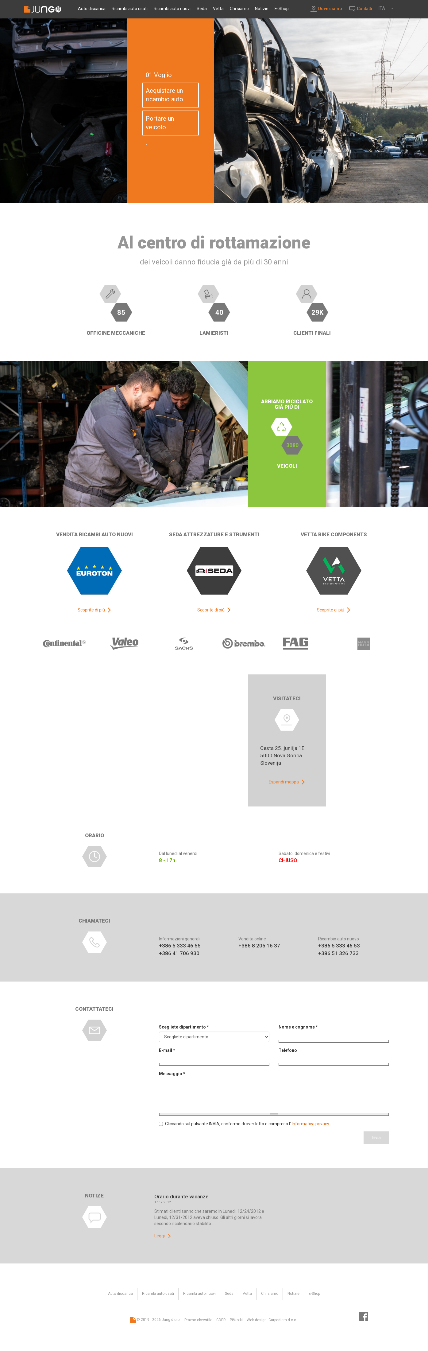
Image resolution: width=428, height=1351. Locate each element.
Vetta (218, 8)
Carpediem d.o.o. (282, 1320)
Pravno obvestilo (198, 1320)
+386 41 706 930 (179, 953)
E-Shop (282, 8)
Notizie (261, 8)
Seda (202, 8)
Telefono (288, 1050)
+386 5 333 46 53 (339, 946)
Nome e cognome (298, 1027)
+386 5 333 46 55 (180, 946)
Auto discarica (92, 8)
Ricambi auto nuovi (172, 8)
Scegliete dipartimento (184, 1027)
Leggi (159, 1235)
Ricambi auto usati (130, 8)
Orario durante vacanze (181, 1196)
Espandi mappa (284, 781)
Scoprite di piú (91, 609)
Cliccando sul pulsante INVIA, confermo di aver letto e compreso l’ (244, 1123)
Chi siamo (239, 8)
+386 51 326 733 (338, 953)
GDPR (221, 1320)
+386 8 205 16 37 (259, 946)
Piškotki (236, 1320)
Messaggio (172, 1073)
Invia (376, 1137)
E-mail (167, 1050)
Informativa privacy (310, 1123)
